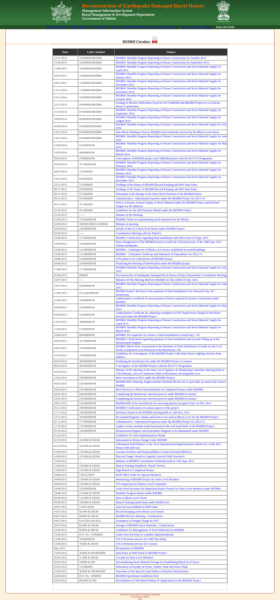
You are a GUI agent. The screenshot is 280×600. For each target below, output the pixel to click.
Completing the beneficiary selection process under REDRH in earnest (156, 394)
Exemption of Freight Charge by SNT (137, 520)
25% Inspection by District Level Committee (141, 484)
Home (50, 27)
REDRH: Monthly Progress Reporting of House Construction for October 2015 (161, 58)
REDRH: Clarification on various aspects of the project (147, 407)
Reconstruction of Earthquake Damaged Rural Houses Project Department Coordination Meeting (171, 275)
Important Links (164, 27)
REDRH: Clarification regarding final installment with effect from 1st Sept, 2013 (162, 237)
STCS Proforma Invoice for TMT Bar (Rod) (141, 539)
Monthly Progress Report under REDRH (139, 493)
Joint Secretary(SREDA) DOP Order (137, 507)
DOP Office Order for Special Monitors (138, 474)
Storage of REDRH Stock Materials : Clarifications (145, 525)
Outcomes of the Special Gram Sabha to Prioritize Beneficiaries (152, 571)
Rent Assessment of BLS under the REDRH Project (145, 377)
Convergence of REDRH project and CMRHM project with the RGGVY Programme (164, 158)
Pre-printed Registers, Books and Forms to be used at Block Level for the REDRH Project (167, 417)
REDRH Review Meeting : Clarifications (139, 516)
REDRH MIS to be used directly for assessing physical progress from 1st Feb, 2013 (163, 403)
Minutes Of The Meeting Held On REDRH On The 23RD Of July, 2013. (157, 279)
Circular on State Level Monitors (135, 557)
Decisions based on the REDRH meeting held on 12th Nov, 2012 (153, 412)
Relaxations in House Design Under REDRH (141, 440)
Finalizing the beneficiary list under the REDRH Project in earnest (154, 361)
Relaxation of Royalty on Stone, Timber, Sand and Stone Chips (152, 566)
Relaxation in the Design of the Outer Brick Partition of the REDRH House (159, 193)
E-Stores (62, 27)
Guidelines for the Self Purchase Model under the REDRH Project (153, 210)
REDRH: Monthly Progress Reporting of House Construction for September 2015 (162, 62)
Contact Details (190, 27)
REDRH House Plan (137, 27)
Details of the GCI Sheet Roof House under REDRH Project (150, 228)
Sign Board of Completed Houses (135, 470)
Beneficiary (80, 27)
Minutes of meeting (127, 224)
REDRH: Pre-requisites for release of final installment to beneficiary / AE (158, 335)
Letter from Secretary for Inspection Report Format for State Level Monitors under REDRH (168, 488)
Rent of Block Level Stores (131, 497)
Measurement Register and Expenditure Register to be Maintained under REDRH (162, 430)
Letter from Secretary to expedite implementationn (145, 534)
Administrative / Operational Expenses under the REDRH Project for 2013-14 (160, 198)
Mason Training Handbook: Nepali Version (140, 465)
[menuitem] (50, 27)
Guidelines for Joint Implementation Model (140, 435)
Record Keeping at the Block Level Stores (140, 511)
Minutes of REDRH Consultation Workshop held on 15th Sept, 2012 (155, 461)
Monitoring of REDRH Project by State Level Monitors (147, 479)
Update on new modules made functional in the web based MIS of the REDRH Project (165, 426)
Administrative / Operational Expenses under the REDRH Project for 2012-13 (160, 421)
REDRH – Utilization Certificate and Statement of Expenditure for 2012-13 (159, 254)
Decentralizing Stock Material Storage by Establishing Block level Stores (158, 562)
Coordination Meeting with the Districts (138, 233)
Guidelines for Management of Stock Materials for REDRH (150, 530)
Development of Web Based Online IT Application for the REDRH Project (158, 580)
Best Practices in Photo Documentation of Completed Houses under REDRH (159, 389)
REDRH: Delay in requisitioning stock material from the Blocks (152, 219)
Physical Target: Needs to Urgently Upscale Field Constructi (150, 456)
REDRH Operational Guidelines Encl (137, 575)
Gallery (207, 27)
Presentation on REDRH (130, 548)
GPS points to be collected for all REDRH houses (144, 258)
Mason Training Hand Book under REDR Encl (142, 502)
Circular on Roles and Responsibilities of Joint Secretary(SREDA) (154, 451)
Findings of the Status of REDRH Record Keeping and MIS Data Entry (156, 184)
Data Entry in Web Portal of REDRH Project (141, 552)
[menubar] (129, 27)
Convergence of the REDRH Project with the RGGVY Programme (154, 365)
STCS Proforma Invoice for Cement (136, 543)
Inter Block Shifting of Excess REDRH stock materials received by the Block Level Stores (167, 132)
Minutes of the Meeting (129, 214)
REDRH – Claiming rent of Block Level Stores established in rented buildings (160, 249)
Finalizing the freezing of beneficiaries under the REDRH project (153, 263)
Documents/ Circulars (106, 27)
